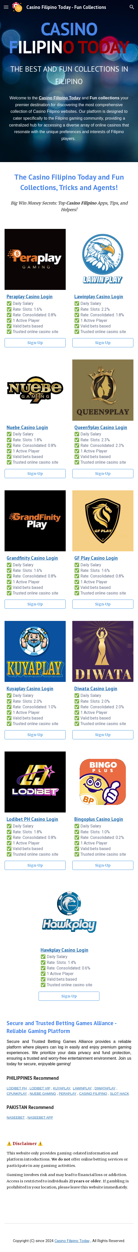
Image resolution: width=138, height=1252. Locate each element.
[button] (6, 7)
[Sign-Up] (35, 343)
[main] (69, 37)
